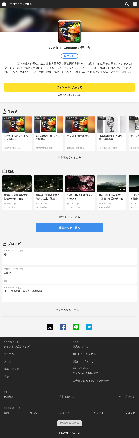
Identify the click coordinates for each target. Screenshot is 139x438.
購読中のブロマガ (83, 361)
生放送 (34, 412)
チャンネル (97, 412)
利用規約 (9, 396)
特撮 (6, 376)
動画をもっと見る (69, 216)
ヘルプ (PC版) (127, 396)
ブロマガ (9, 354)
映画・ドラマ (11, 369)
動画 (6, 412)
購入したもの (80, 346)
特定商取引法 (66, 396)
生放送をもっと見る (69, 157)
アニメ (7, 361)
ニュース (64, 412)
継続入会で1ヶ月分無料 (69, 95)
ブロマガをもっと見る (68, 309)
